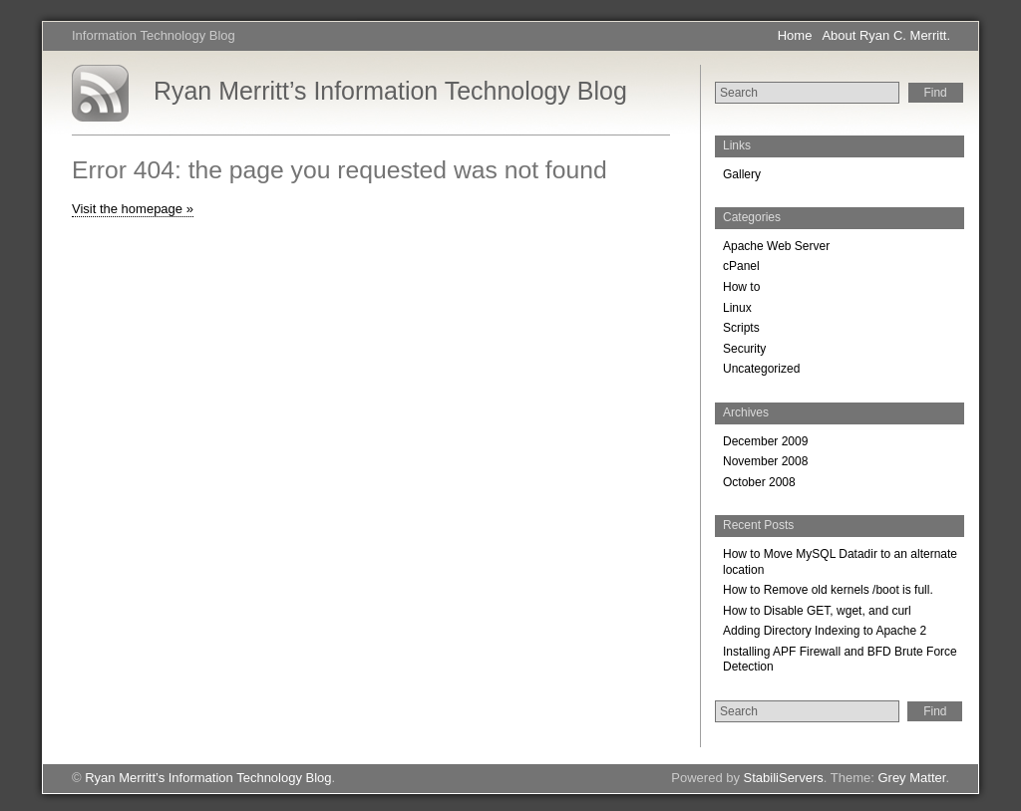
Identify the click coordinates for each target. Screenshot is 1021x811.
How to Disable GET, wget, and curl (817, 611)
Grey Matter (911, 777)
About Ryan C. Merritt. (886, 35)
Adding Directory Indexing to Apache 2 (824, 631)
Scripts (741, 328)
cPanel (741, 266)
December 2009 (765, 441)
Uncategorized (761, 369)
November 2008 (765, 461)
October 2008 (759, 482)
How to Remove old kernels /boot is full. (828, 590)
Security (744, 349)
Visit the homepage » (132, 208)
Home (795, 35)
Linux (737, 308)
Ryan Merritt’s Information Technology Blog (390, 91)
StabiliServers (784, 777)
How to (741, 287)
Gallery (742, 174)
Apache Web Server (776, 246)
